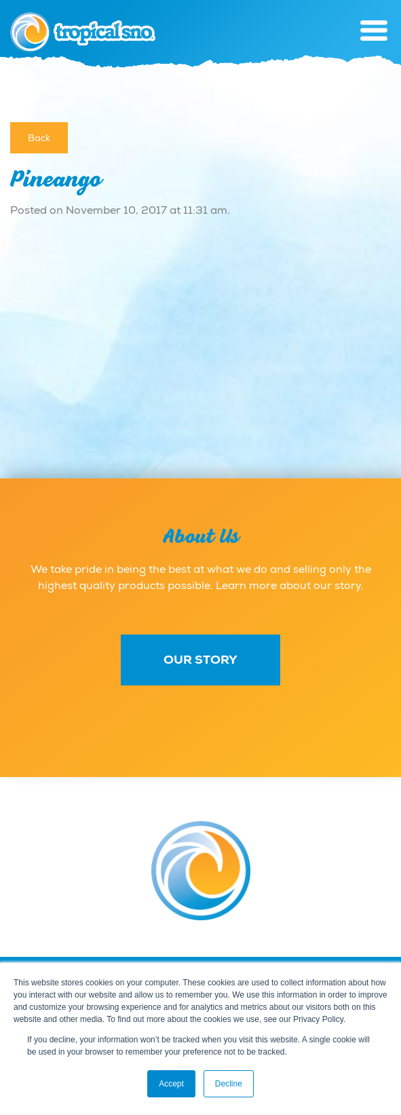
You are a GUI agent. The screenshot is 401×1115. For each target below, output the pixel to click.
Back (39, 138)
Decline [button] (228, 1084)
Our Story (200, 659)
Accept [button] (171, 1084)
